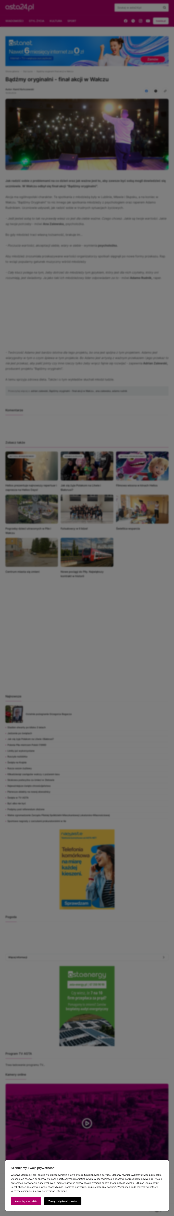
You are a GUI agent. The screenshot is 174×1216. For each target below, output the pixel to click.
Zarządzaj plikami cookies (62, 1201)
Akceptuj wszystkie (26, 1201)
